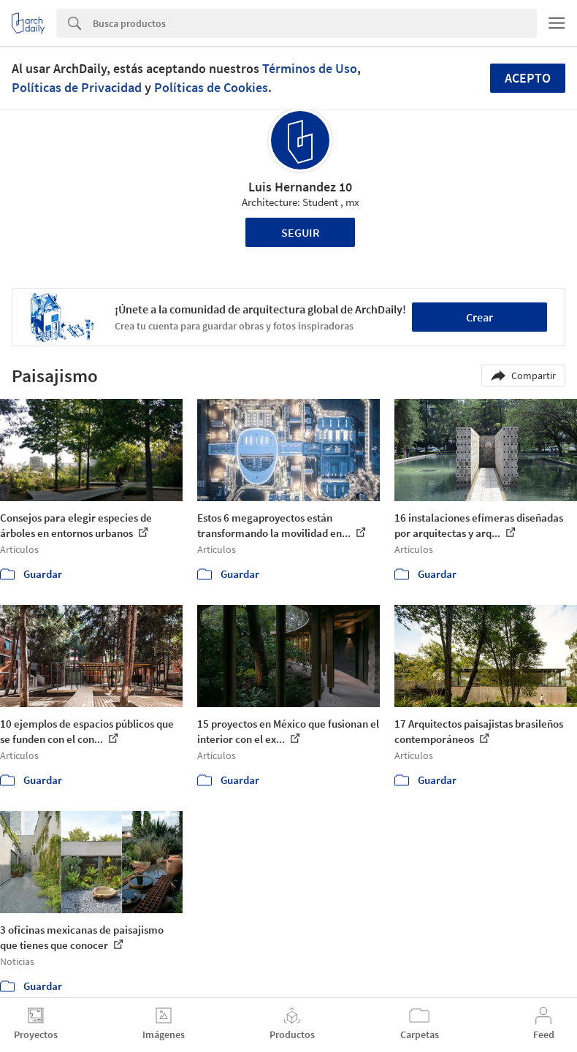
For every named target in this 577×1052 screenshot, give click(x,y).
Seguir (300, 232)
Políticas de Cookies (211, 87)
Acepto (528, 77)
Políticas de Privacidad (77, 87)
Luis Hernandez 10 (300, 186)
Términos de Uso (309, 68)
